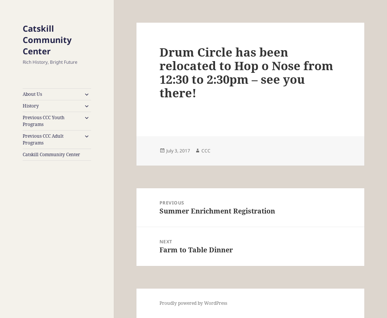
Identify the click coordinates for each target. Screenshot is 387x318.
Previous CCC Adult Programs (43, 139)
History (31, 106)
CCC (206, 150)
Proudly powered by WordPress (193, 303)
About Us (32, 94)
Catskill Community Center (47, 40)
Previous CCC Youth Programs (44, 121)
